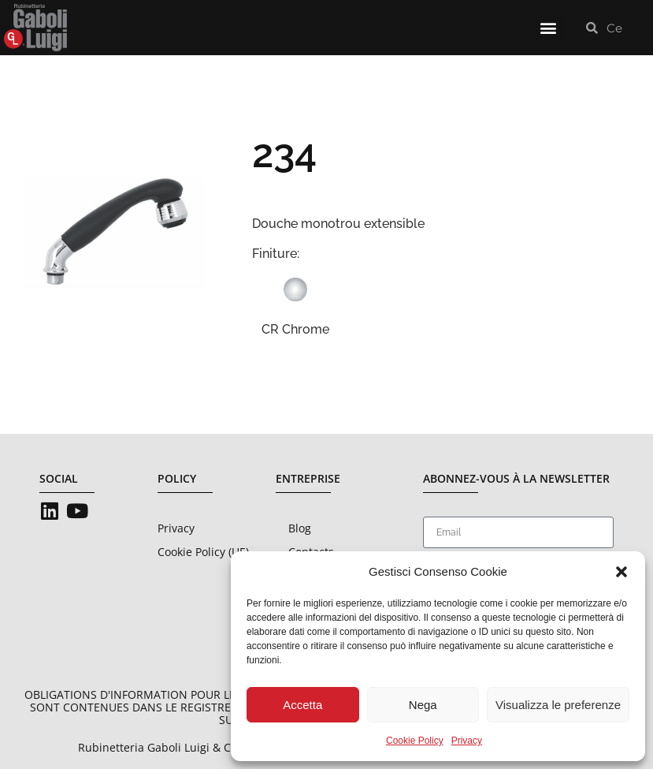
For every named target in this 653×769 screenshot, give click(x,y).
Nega (423, 704)
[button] (621, 572)
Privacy (466, 740)
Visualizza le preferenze (558, 704)
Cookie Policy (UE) (203, 551)
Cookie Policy (414, 740)
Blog (299, 528)
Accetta (302, 704)
